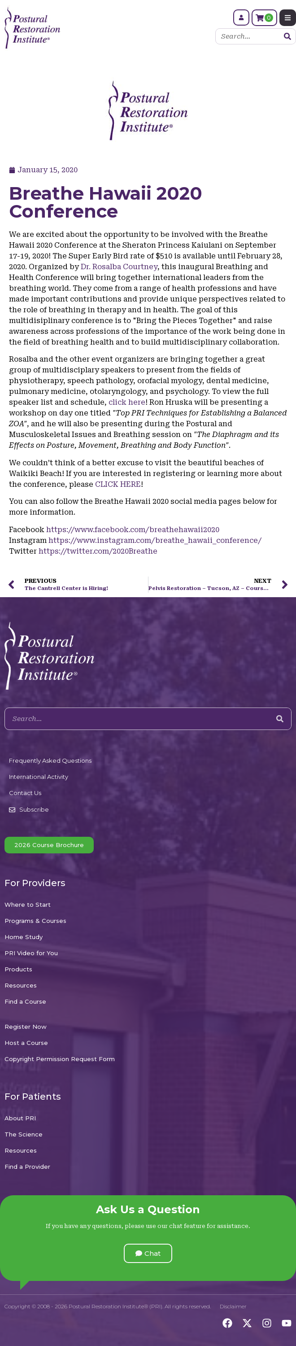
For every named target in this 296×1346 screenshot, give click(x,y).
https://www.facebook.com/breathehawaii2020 (132, 529)
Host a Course (26, 1042)
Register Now (25, 1026)
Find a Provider (27, 1166)
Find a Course (25, 1001)
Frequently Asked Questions (50, 760)
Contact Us (25, 792)
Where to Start (27, 904)
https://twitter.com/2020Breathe (98, 551)
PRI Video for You (31, 953)
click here (127, 402)
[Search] (287, 36)
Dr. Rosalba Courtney (119, 266)
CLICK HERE (118, 484)
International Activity (38, 776)
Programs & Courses (35, 920)
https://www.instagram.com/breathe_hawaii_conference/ (154, 540)
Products (18, 969)
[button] (148, 1253)
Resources (20, 985)
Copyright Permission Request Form (59, 1058)
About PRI (20, 1118)
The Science (23, 1134)
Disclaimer (233, 1306)
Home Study (23, 936)
